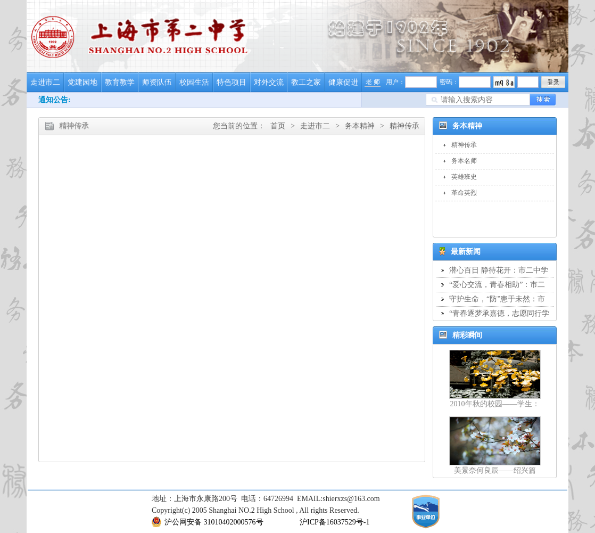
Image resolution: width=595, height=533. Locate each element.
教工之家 (306, 82)
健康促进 (343, 82)
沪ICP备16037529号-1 (334, 522)
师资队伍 (157, 82)
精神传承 (404, 126)
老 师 (373, 82)
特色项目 (231, 82)
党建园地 (82, 82)
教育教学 (120, 82)
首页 (277, 126)
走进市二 (45, 82)
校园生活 (194, 82)
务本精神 (360, 126)
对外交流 (269, 82)
